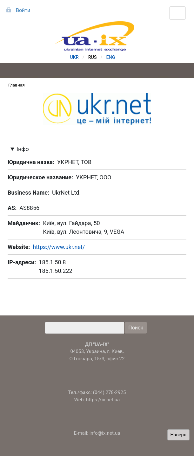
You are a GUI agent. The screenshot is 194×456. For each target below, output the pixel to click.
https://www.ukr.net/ (59, 247)
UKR (74, 57)
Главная (16, 84)
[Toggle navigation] (177, 13)
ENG (110, 57)
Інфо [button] (23, 149)
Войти (23, 10)
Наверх (178, 435)
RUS (92, 57)
